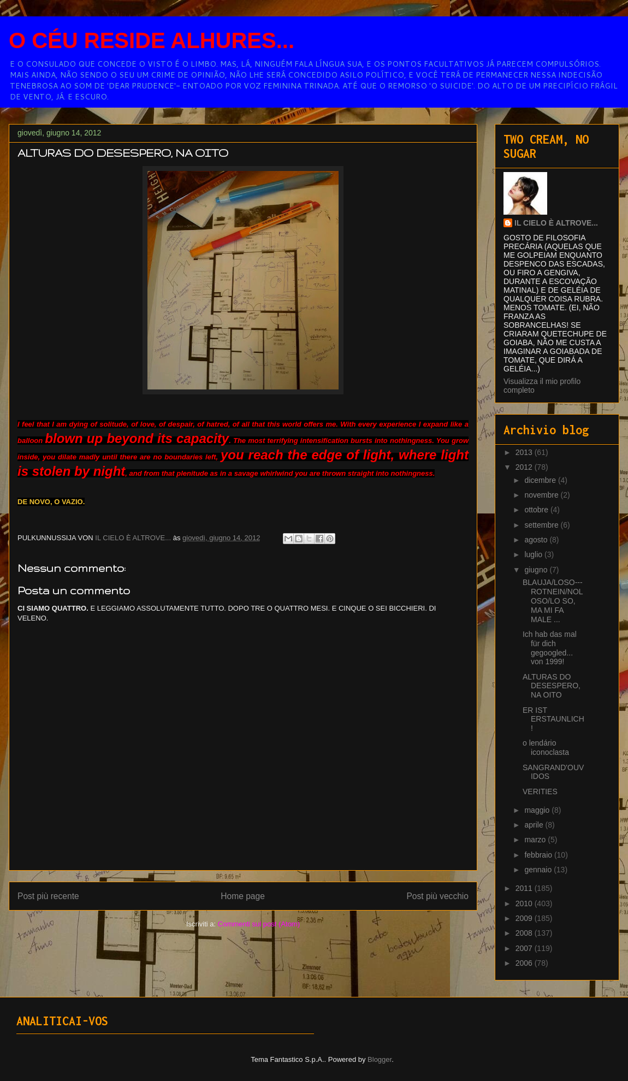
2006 (525, 963)
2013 (525, 452)
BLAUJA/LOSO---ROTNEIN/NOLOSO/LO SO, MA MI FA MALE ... (553, 600)
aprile (534, 824)
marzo (536, 839)
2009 (525, 918)
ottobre (537, 509)
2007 (525, 948)
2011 (525, 888)
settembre (542, 525)
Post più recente (48, 896)
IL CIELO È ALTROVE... (556, 222)
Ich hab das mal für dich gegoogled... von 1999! (550, 648)
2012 (525, 467)
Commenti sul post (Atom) (259, 924)
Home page (243, 896)
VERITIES (540, 791)
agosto (536, 539)
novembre (542, 495)
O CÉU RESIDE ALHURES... (151, 40)
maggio (538, 810)
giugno (536, 569)
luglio (534, 554)
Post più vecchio (437, 896)
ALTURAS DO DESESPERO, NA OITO (551, 686)
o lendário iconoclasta (546, 748)
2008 (525, 933)
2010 (525, 903)
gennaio (539, 869)
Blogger (380, 1059)
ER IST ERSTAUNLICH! (553, 719)
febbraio (539, 854)
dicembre (541, 480)
